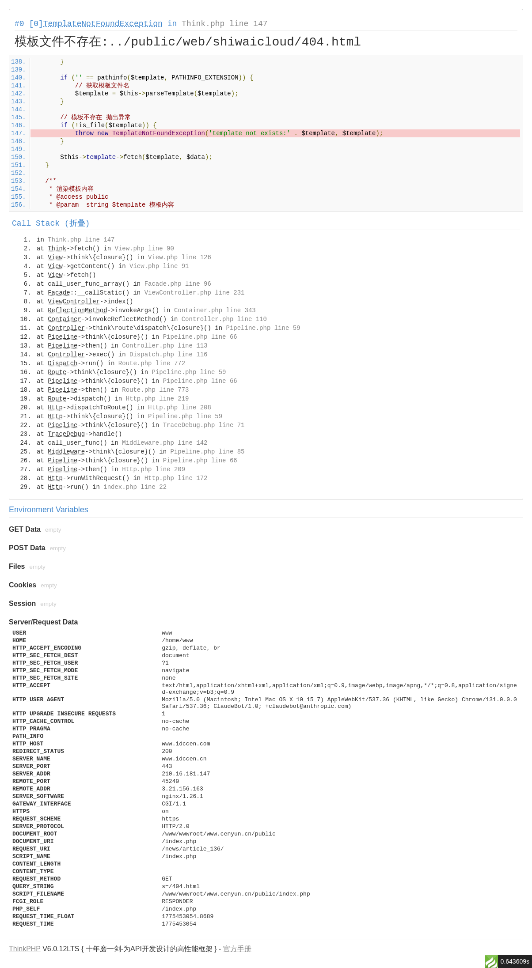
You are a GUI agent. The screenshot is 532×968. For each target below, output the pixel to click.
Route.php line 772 (151, 363)
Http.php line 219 (157, 398)
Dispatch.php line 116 (168, 354)
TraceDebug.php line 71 (204, 425)
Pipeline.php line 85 (207, 451)
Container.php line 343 (215, 310)
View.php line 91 (159, 266)
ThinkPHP (25, 949)
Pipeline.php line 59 (263, 328)
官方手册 (237, 949)
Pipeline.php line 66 (200, 336)
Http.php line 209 (153, 469)
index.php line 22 (135, 487)
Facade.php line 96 (177, 283)
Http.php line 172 (176, 478)
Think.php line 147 (224, 23)
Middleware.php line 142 (164, 442)
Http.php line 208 (179, 407)
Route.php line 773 (155, 389)
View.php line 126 (179, 257)
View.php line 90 (144, 248)
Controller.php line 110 (224, 319)
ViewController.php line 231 (194, 292)
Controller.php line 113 (164, 345)
